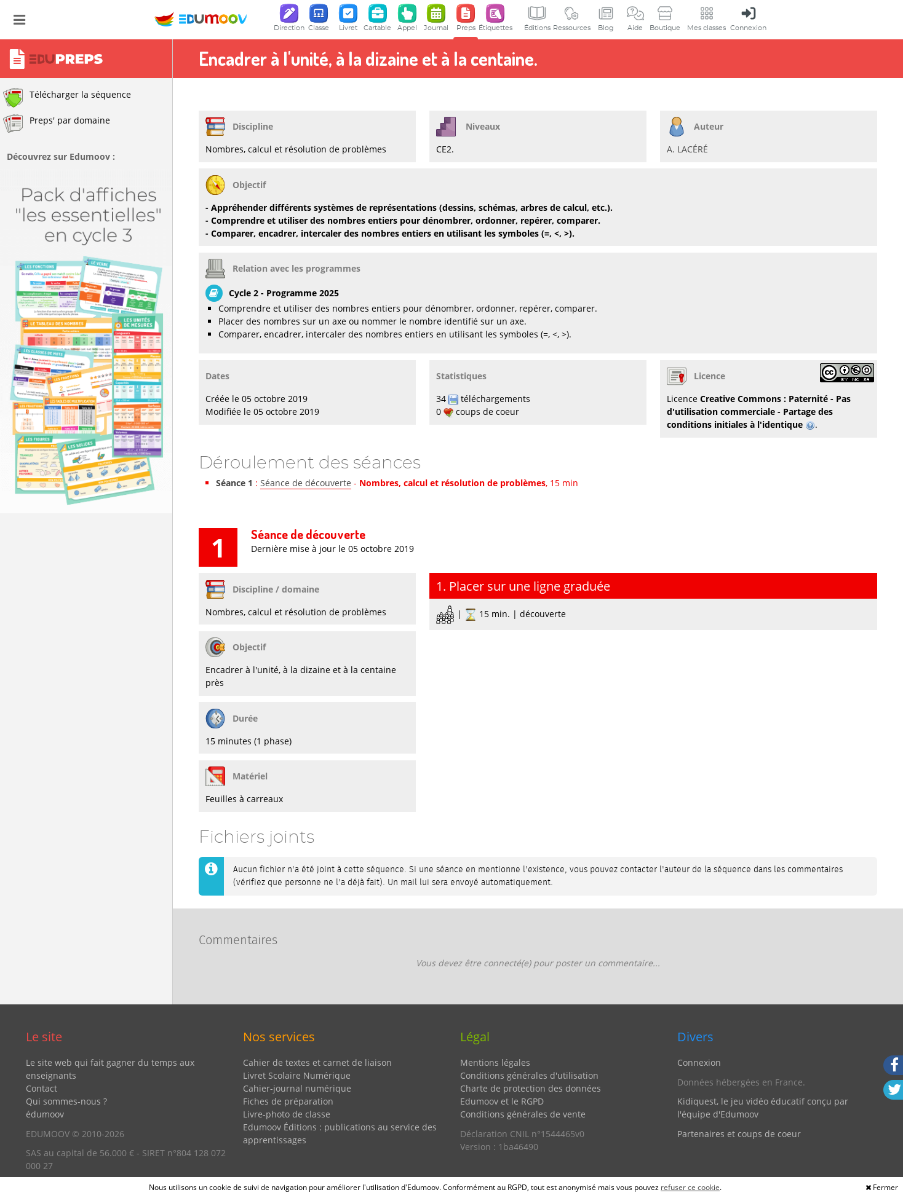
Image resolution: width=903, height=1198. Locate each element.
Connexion (699, 1062)
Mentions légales (495, 1062)
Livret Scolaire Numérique (297, 1075)
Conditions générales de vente (523, 1114)
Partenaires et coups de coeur (739, 1134)
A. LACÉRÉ (687, 149)
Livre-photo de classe (286, 1114)
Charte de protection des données (530, 1088)
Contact (41, 1088)
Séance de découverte (305, 483)
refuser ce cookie (690, 1187)
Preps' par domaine (56, 123)
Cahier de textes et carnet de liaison (317, 1062)
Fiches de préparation (288, 1101)
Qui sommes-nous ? (66, 1101)
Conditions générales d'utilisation (529, 1075)
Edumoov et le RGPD (502, 1101)
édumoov (45, 1114)
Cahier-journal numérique (297, 1088)
